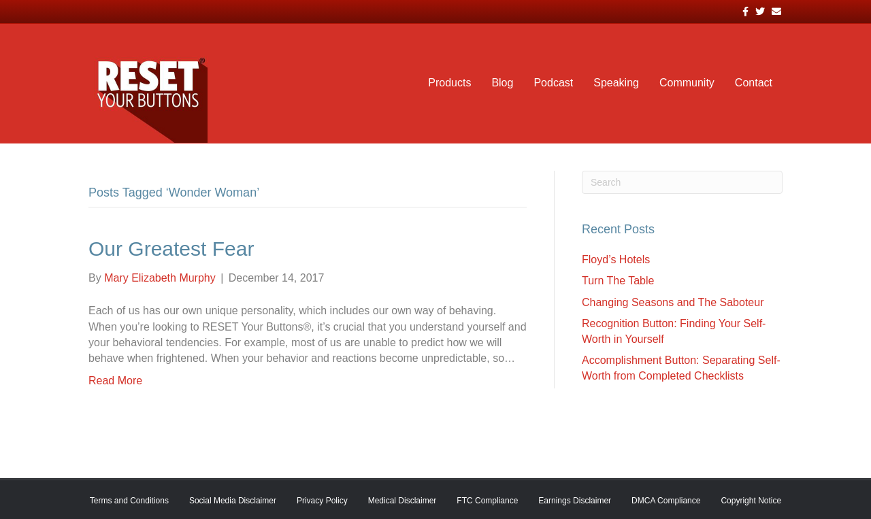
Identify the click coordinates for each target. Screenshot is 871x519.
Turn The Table (618, 280)
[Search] (682, 182)
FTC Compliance (487, 500)
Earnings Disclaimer (574, 500)
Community (686, 82)
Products (449, 82)
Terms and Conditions (129, 500)
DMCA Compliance (665, 500)
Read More (115, 380)
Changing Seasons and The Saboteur (672, 302)
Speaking (616, 82)
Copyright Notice (751, 500)
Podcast (553, 82)
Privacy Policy (322, 500)
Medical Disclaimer (402, 500)
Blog (502, 82)
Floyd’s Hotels (616, 259)
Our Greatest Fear (171, 248)
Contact (753, 82)
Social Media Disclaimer (232, 500)
